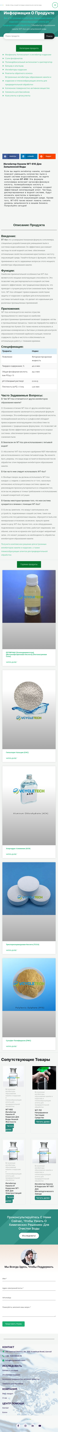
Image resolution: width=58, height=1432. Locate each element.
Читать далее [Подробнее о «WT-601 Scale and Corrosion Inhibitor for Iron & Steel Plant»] (43, 1198)
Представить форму (13, 1324)
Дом (6, 18)
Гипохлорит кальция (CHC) (17, 752)
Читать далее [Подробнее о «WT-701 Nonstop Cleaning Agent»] (43, 1121)
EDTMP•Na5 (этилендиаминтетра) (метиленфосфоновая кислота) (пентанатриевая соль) (26, 654)
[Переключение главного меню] (55, 5)
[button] (10, 156)
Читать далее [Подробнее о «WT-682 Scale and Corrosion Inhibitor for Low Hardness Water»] (10, 1128)
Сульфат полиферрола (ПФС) (18, 1041)
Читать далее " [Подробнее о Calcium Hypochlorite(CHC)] (11, 758)
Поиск (49, 36)
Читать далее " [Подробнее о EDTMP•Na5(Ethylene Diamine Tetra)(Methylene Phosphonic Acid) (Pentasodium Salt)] (11, 662)
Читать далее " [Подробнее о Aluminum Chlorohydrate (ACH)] (11, 854)
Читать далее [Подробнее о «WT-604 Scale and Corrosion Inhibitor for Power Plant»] (10, 1199)
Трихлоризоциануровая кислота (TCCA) (22, 944)
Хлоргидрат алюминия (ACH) (18, 848)
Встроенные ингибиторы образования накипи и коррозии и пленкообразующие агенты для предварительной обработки (28, 21)
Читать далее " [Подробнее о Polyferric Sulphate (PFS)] (11, 1046)
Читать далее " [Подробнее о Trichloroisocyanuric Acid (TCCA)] (11, 950)
